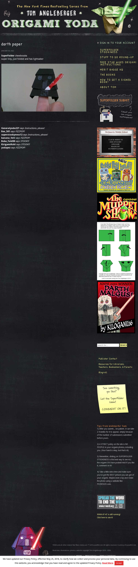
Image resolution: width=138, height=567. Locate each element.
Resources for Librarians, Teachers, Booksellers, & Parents (115, 365)
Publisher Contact (108, 358)
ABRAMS (79, 556)
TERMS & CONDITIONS (108, 556)
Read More (107, 563)
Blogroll (103, 372)
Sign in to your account (117, 43)
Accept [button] (119, 563)
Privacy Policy (90, 556)
